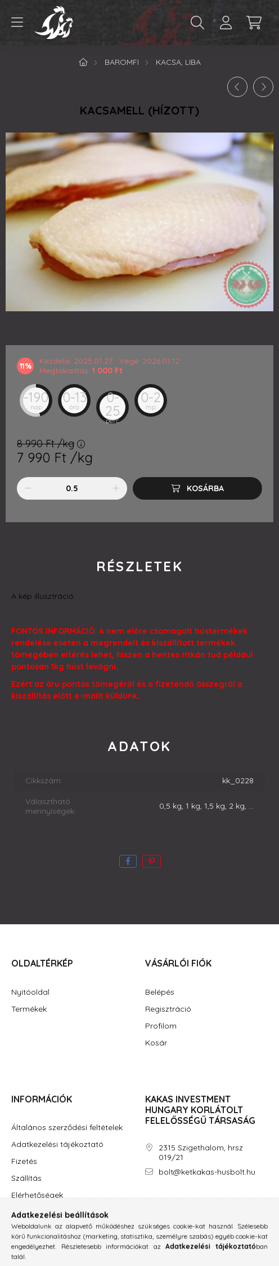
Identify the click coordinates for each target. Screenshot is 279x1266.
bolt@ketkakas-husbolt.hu (207, 1172)
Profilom (161, 1026)
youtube (192, 1204)
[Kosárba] (197, 488)
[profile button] (225, 22)
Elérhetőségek (37, 1195)
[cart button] (253, 22)
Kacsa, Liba (178, 62)
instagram (170, 1204)
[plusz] (115, 488)
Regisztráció (168, 1009)
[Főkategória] (83, 62)
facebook (147, 1204)
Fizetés (24, 1161)
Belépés (159, 992)
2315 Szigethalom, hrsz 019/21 (201, 1152)
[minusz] (28, 488)
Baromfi (122, 62)
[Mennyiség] (72, 488)
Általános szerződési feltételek (67, 1127)
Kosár (156, 1043)
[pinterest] (151, 861)
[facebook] (128, 861)
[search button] (197, 22)
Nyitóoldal (30, 992)
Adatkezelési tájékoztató (57, 1144)
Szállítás (26, 1178)
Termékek (29, 1009)
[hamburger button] (17, 22)
